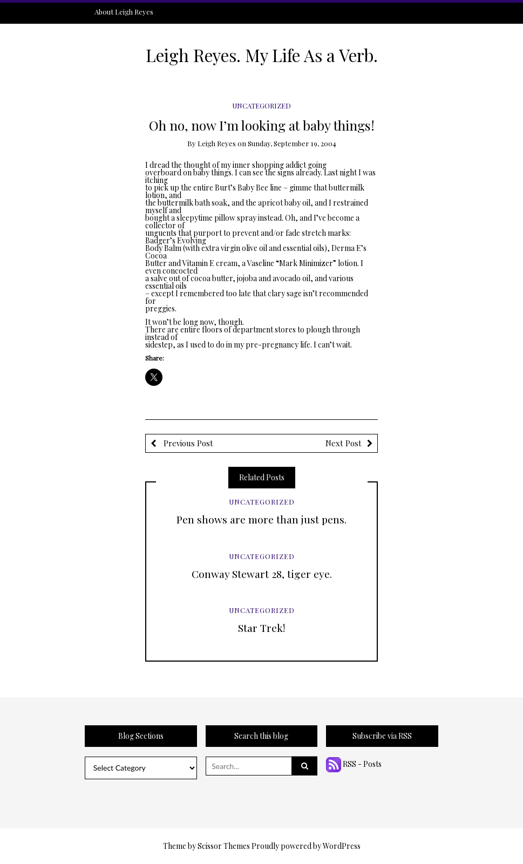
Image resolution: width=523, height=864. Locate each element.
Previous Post (187, 443)
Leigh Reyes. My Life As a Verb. (262, 55)
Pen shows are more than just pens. (261, 519)
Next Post (343, 443)
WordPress (342, 846)
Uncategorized (261, 105)
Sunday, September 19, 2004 (292, 143)
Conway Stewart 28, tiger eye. (262, 574)
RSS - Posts (354, 764)
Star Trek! (261, 628)
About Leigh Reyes (123, 11)
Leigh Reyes (217, 143)
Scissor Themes (224, 846)
